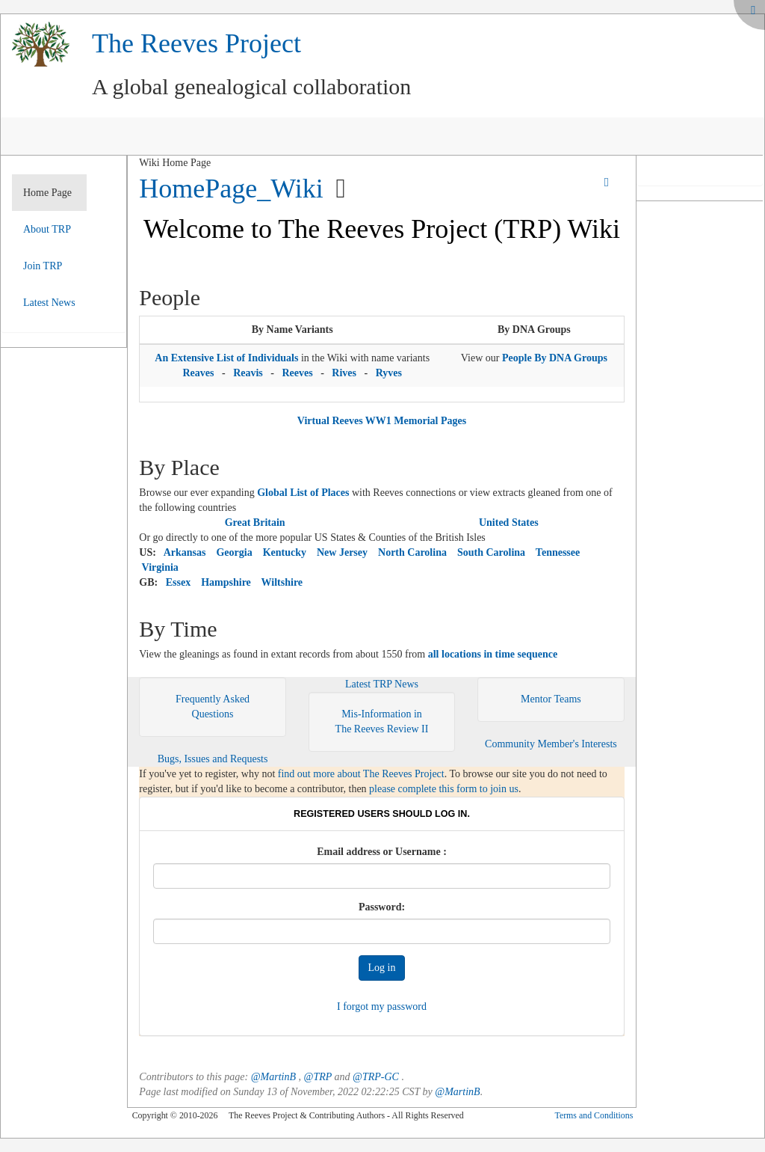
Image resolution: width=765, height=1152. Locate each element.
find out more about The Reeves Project (361, 773)
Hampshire (226, 582)
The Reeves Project (196, 43)
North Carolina (412, 552)
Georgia (234, 552)
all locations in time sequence (492, 654)
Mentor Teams (551, 699)
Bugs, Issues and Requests (213, 759)
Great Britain (255, 522)
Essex (178, 582)
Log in (382, 967)
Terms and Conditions (593, 1115)
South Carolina (491, 552)
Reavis (248, 373)
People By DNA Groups (554, 358)
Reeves (297, 373)
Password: (382, 907)
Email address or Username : (382, 851)
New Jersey (342, 552)
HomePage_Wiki (231, 188)
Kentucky (284, 552)
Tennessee (558, 552)
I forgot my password (382, 1006)
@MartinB (273, 1076)
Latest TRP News (381, 684)
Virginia (160, 567)
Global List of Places (303, 492)
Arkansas (185, 552)
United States (509, 522)
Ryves (389, 373)
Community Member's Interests (551, 744)
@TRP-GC (376, 1076)
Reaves (198, 373)
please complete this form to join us (443, 788)
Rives (344, 373)
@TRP (318, 1076)
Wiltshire (282, 582)
